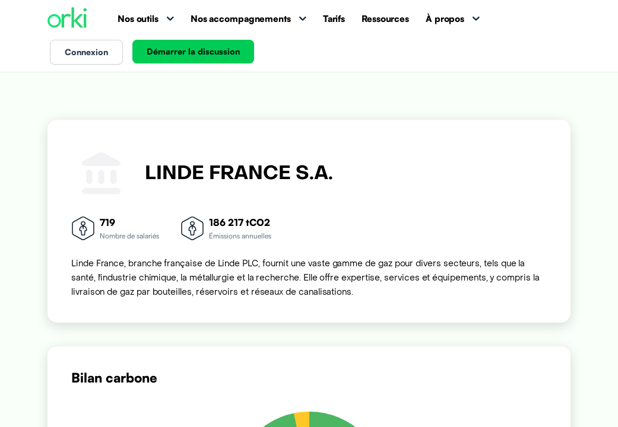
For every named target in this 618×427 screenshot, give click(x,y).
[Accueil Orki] (67, 18)
